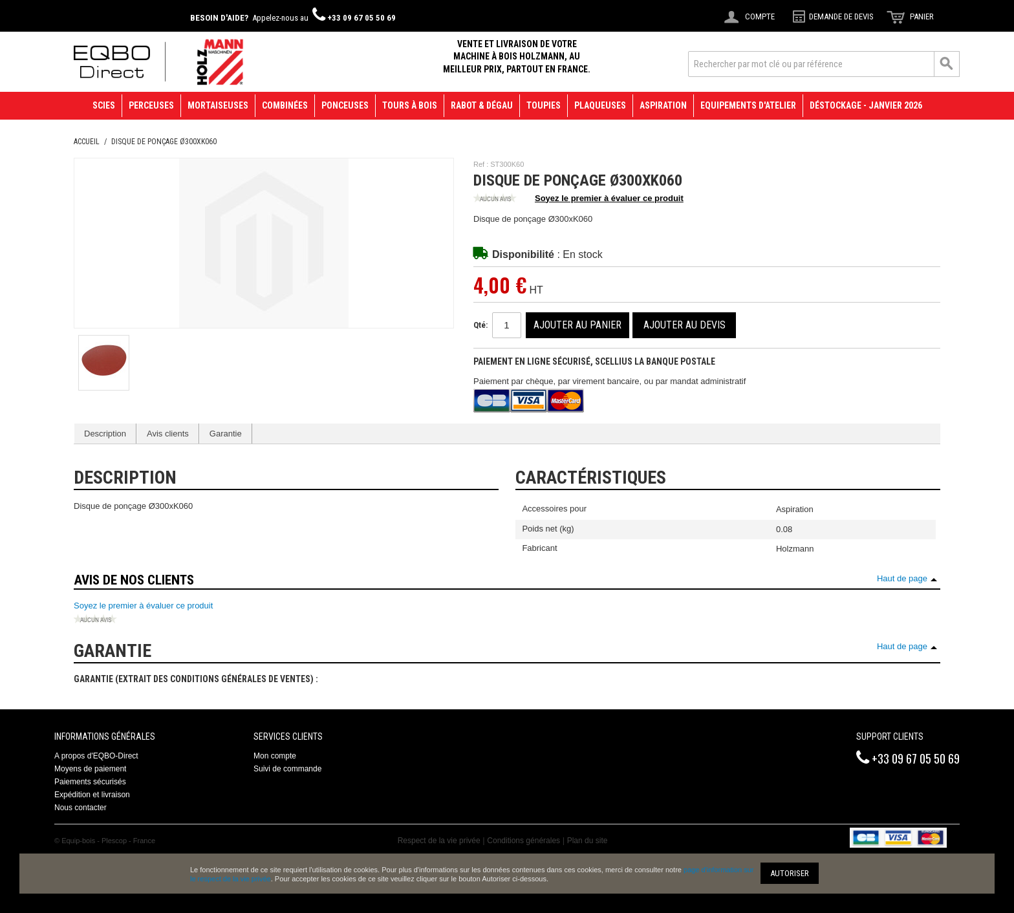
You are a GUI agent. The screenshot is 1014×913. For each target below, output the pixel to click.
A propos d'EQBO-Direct (96, 755)
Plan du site (587, 840)
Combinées (285, 105)
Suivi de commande (287, 768)
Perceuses (151, 105)
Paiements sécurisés (90, 781)
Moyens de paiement (90, 768)
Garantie (226, 433)
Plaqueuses (600, 105)
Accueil (87, 141)
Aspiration (663, 105)
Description (105, 433)
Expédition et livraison (92, 794)
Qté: (480, 325)
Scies (103, 105)
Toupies (543, 105)
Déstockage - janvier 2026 (866, 105)
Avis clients (168, 433)
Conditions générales (523, 840)
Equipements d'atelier (748, 105)
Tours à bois (409, 105)
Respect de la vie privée (439, 840)
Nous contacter (80, 807)
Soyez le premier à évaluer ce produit (578, 199)
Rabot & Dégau (482, 105)
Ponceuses (345, 105)
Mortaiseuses (218, 105)
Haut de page (902, 578)
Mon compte (274, 755)
